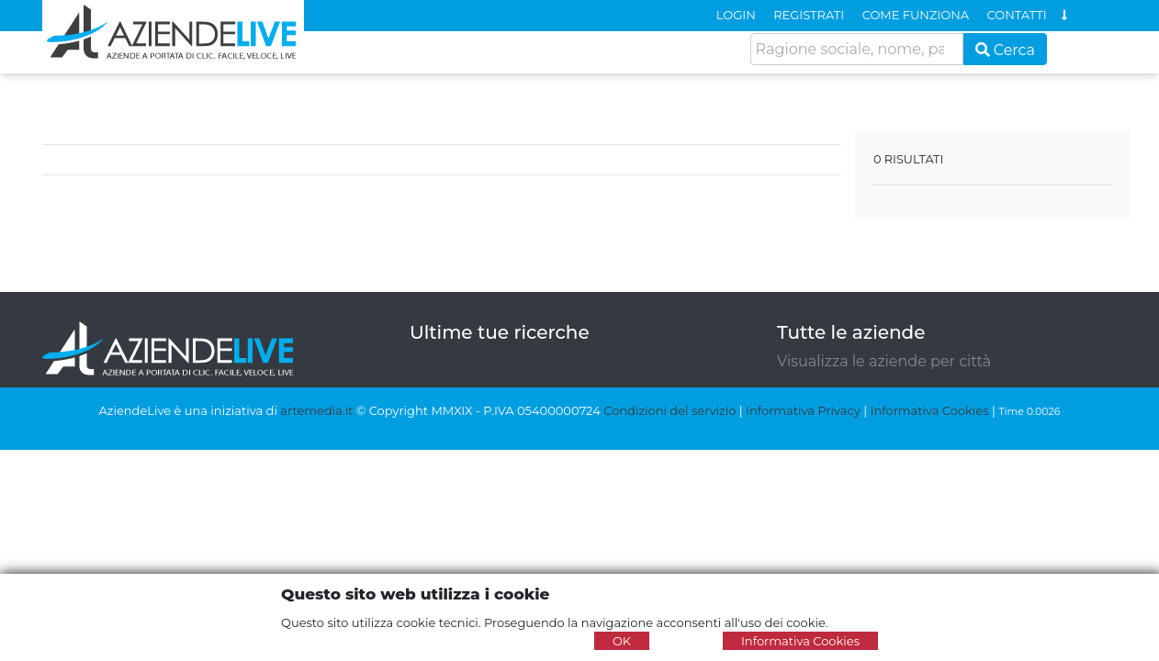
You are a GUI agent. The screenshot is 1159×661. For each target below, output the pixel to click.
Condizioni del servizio (669, 410)
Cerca (1005, 50)
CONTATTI (1017, 14)
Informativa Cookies (929, 410)
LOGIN (736, 14)
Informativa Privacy (803, 410)
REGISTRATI (808, 14)
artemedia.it (316, 410)
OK (622, 640)
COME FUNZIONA (915, 14)
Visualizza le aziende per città (884, 361)
